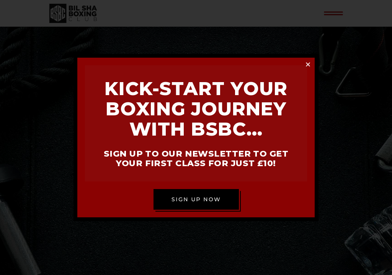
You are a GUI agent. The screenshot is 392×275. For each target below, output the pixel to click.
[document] (196, 137)
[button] (308, 64)
